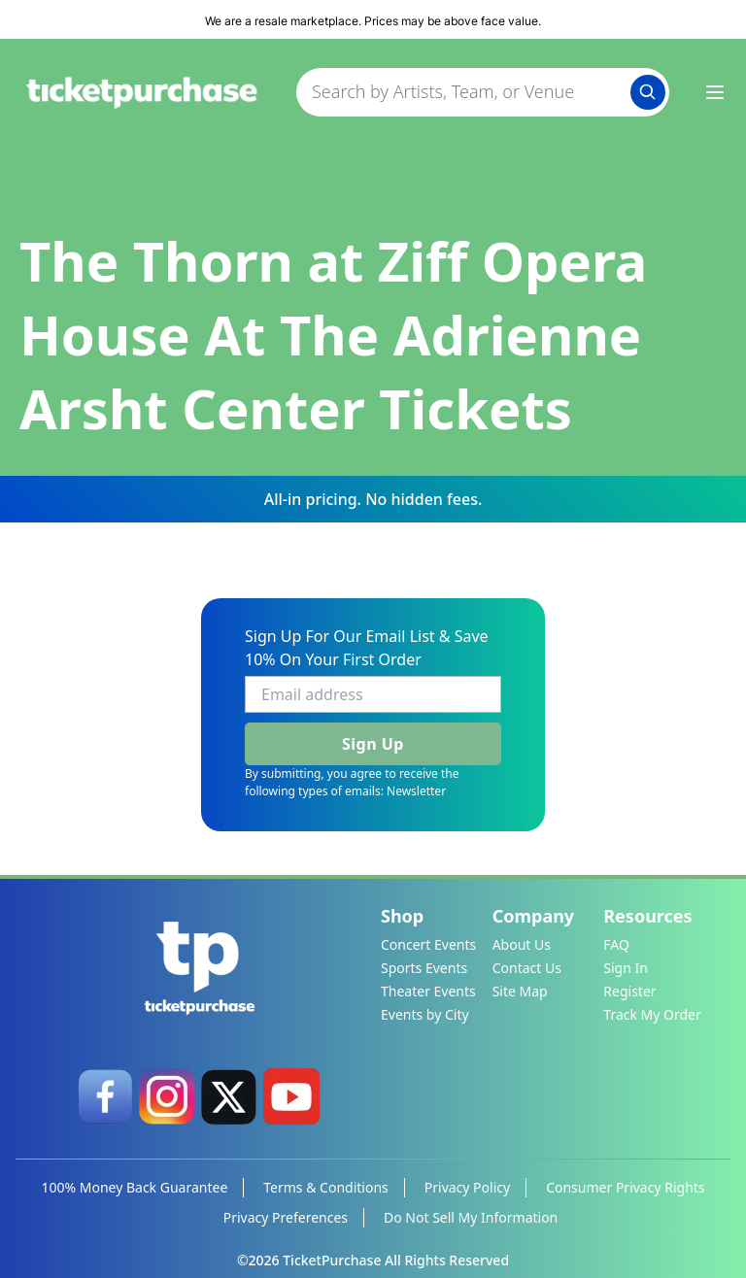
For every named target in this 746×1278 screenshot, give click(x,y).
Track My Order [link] (651, 1014)
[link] (105, 1096)
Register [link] (629, 991)
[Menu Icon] (715, 92)
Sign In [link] (625, 967)
